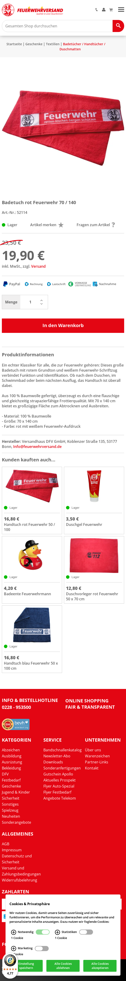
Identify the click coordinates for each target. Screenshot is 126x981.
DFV (5, 774)
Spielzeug (10, 810)
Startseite (14, 44)
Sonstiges (10, 804)
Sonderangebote (16, 822)
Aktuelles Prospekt (59, 780)
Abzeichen (11, 750)
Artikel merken (47, 225)
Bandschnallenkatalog (62, 750)
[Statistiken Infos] (57, 932)
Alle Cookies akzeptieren (100, 966)
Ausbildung (11, 756)
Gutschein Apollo (58, 774)
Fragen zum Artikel (96, 225)
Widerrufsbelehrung (19, 880)
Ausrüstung (12, 762)
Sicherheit (10, 798)
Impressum (12, 849)
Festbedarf (11, 780)
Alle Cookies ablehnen (63, 966)
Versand (38, 266)
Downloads (53, 762)
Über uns (93, 750)
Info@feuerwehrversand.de (37, 446)
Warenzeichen (97, 756)
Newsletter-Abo (56, 756)
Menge (11, 302)
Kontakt (92, 768)
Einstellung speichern (26, 966)
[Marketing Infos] (13, 948)
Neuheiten (11, 816)
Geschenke (33, 44)
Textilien (53, 44)
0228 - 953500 (16, 707)
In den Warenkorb (63, 325)
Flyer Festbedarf (57, 792)
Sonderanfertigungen (62, 768)
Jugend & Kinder (16, 792)
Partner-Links (96, 762)
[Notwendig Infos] (13, 932)
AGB (5, 843)
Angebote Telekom (59, 798)
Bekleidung (11, 768)
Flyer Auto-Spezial (58, 786)
